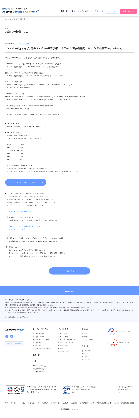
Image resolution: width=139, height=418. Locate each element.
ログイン (112, 11)
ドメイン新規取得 (38, 334)
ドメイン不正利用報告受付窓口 (124, 403)
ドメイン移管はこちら (25, 182)
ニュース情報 (24, 44)
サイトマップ (55, 403)
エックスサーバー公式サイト (19, 229)
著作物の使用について (86, 403)
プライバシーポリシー (12, 403)
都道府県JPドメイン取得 (41, 340)
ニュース (85, 334)
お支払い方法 (86, 360)
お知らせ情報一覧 (19, 19)
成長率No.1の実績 (38, 369)
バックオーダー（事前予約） (42, 349)
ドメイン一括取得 (38, 337)
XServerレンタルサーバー (66, 343)
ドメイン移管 (37, 343)
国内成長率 (30, 12)
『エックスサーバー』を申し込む (19, 211)
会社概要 (65, 403)
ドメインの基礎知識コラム (66, 340)
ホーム (8, 19)
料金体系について (38, 372)
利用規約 (45, 403)
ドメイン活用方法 (64, 337)
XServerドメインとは (39, 366)
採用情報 (74, 403)
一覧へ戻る (69, 271)
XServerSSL (61, 349)
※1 (10, 8)
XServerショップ (63, 352)
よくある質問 (86, 351)
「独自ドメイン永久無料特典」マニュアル (24, 226)
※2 (38, 10)
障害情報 (85, 337)
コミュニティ (86, 357)
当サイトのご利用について (31, 403)
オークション (37, 346)
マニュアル (85, 354)
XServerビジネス (63, 346)
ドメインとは (62, 334)
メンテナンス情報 (87, 340)
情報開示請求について (104, 403)
